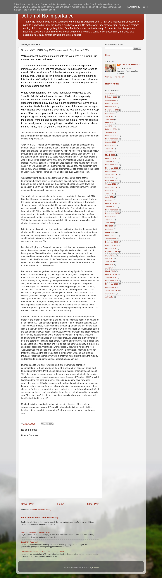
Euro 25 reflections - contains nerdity (39, 517)
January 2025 (110, 100)
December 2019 (111, 242)
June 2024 (109, 120)
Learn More (133, 7)
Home (60, 504)
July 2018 (109, 297)
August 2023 (110, 145)
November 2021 (111, 181)
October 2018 (110, 287)
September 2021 (112, 187)
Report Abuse (112, 84)
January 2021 (110, 207)
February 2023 (111, 158)
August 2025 (110, 94)
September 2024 (112, 110)
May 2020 (109, 226)
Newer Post (27, 504)
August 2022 (110, 177)
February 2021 (111, 203)
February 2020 (111, 236)
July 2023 (109, 149)
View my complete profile (115, 77)
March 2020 (110, 232)
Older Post (93, 504)
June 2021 (109, 197)
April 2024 (109, 126)
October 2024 (110, 107)
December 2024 (111, 103)
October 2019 (110, 249)
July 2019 (109, 258)
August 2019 (110, 255)
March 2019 (110, 271)
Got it (146, 7)
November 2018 (111, 284)
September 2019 (112, 252)
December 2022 (111, 165)
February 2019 (111, 274)
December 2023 (111, 136)
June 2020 (109, 223)
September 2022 (112, 174)
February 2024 (111, 129)
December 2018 (111, 281)
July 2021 (109, 194)
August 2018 (110, 294)
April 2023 (109, 152)
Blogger (95, 568)
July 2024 (109, 116)
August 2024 (110, 113)
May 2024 (109, 123)
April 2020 (109, 229)
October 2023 (110, 142)
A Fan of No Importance (48, 16)
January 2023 (110, 161)
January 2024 (110, 132)
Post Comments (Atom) (41, 510)
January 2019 (110, 277)
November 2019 (111, 245)
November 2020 (111, 210)
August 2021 (110, 190)
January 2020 (110, 239)
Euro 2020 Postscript (29, 542)
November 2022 (111, 168)
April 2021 (109, 200)
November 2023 (111, 139)
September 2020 (112, 213)
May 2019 (109, 265)
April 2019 (109, 268)
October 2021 (110, 184)
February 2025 (111, 97)
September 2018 (112, 290)
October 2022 (110, 171)
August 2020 (110, 216)
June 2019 (109, 261)
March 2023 (110, 155)
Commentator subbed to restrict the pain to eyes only (42, 552)
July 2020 (109, 220)
